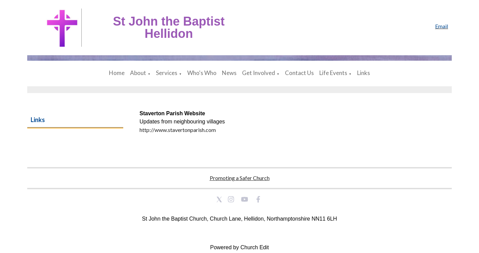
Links (363, 72)
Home (117, 72)
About (138, 72)
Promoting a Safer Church (240, 178)
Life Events (333, 72)
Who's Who (202, 72)
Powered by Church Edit (239, 247)
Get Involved (258, 72)
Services (166, 72)
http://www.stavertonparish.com (178, 129)
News (229, 72)
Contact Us (299, 72)
